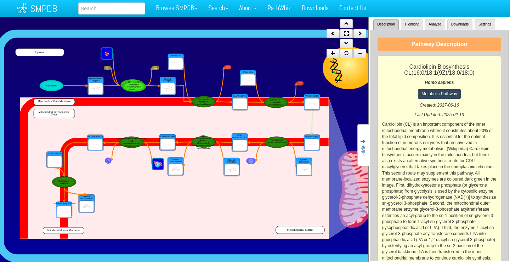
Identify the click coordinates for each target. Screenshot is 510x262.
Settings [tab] (484, 24)
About (248, 8)
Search (218, 8)
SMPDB (43, 8)
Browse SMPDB (177, 8)
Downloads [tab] (460, 24)
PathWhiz (279, 8)
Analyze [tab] (435, 24)
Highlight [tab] (412, 24)
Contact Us (352, 8)
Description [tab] (386, 24)
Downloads (315, 8)
